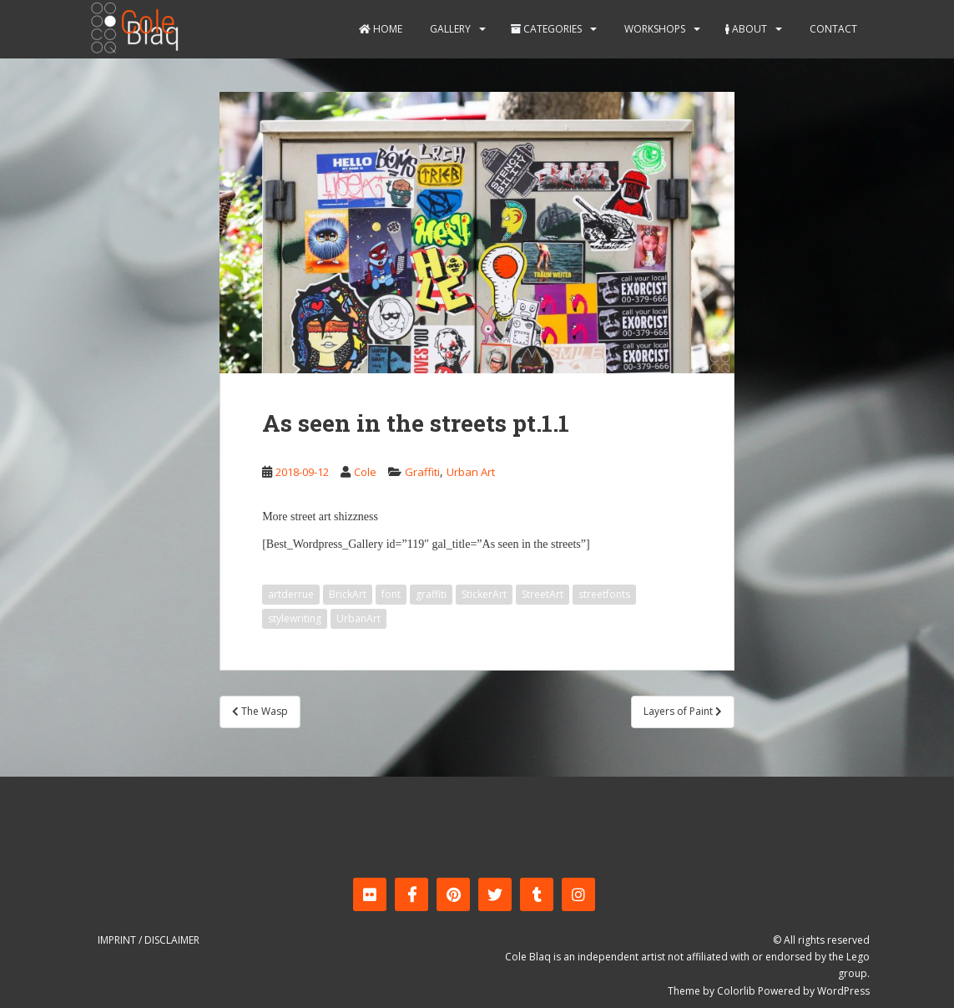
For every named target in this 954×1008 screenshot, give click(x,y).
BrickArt (347, 594)
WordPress (843, 991)
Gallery (449, 29)
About (746, 29)
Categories (546, 29)
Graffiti (422, 471)
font (391, 594)
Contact (832, 29)
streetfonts (604, 594)
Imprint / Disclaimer (148, 940)
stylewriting (294, 618)
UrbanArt (358, 618)
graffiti (431, 594)
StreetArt (542, 594)
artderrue (291, 594)
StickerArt (484, 594)
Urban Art (471, 471)
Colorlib (736, 991)
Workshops (653, 29)
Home (380, 29)
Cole (365, 471)
